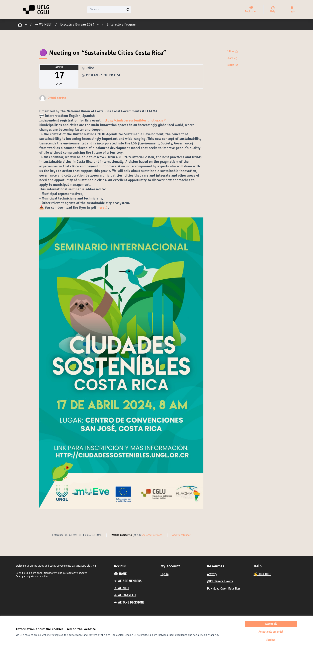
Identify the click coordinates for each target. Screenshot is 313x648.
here (102, 208)
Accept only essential (271, 632)
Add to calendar (181, 535)
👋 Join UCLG (262, 574)
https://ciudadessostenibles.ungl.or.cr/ (135, 120)
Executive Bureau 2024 (77, 25)
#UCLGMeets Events (220, 581)
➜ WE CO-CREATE (125, 595)
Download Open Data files (224, 588)
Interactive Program (122, 25)
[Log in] (292, 9)
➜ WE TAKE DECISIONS (129, 602)
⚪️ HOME (120, 574)
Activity (212, 574)
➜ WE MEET (43, 25)
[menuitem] (135, 574)
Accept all (271, 624)
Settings (270, 640)
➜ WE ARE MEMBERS (128, 581)
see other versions (152, 535)
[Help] (273, 9)
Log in (164, 574)
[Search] (109, 9)
